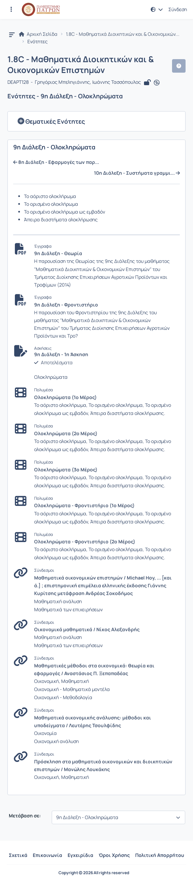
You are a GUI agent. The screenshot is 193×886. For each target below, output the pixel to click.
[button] (157, 9)
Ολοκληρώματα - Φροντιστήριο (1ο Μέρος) (84, 505)
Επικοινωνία (47, 855)
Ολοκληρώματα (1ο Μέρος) (65, 397)
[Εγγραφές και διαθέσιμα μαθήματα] (11, 9)
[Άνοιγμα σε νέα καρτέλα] (157, 82)
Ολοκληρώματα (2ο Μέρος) (65, 433)
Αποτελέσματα (57, 362)
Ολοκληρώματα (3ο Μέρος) (65, 469)
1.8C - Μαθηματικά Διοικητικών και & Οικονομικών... (122, 34)
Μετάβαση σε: (24, 815)
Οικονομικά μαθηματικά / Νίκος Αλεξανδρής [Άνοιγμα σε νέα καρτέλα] (87, 629)
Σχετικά (18, 855)
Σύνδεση (177, 9)
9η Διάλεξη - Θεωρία (58, 253)
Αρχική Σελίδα (38, 34)
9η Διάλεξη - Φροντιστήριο (66, 304)
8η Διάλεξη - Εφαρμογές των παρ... (56, 162)
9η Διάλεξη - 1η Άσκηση (61, 354)
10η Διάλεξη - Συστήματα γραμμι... (137, 173)
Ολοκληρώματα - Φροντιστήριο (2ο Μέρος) (84, 541)
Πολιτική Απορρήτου (159, 855)
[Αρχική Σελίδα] (41, 9)
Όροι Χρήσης (114, 855)
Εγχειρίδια (80, 855)
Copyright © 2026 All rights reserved (93, 873)
